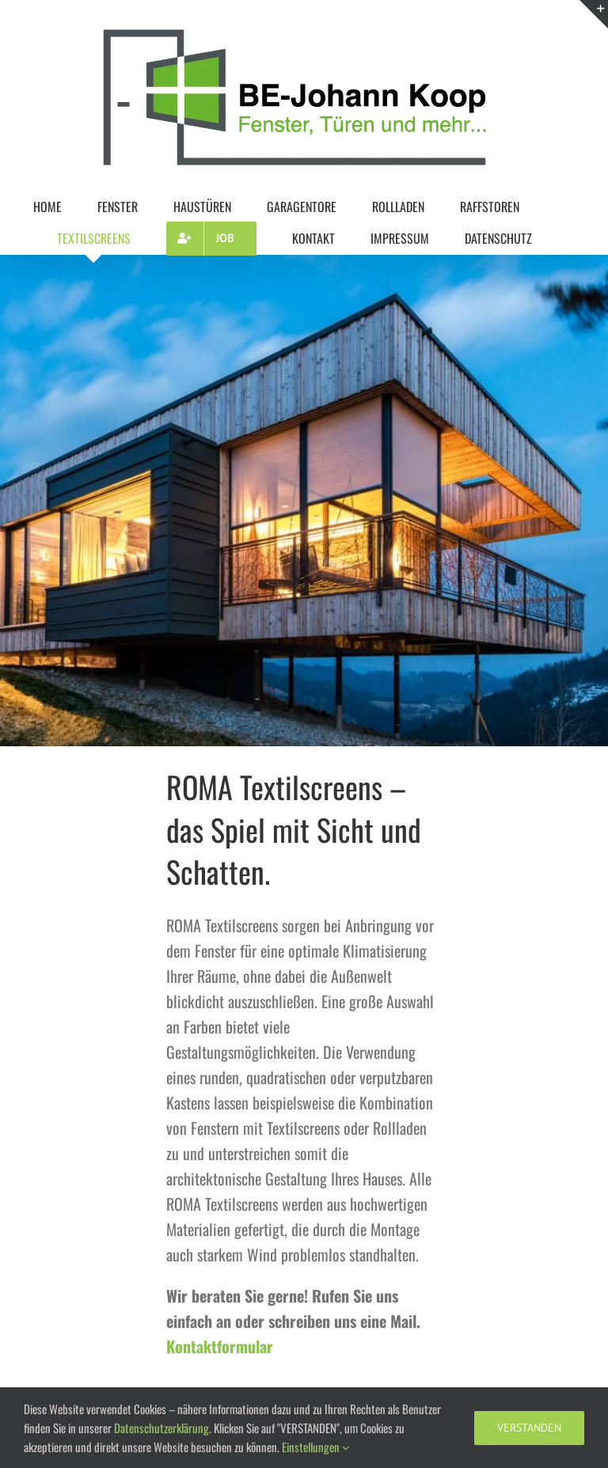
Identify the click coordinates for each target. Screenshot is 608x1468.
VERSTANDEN (529, 1428)
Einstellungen (316, 1446)
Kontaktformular (219, 1346)
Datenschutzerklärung (161, 1427)
